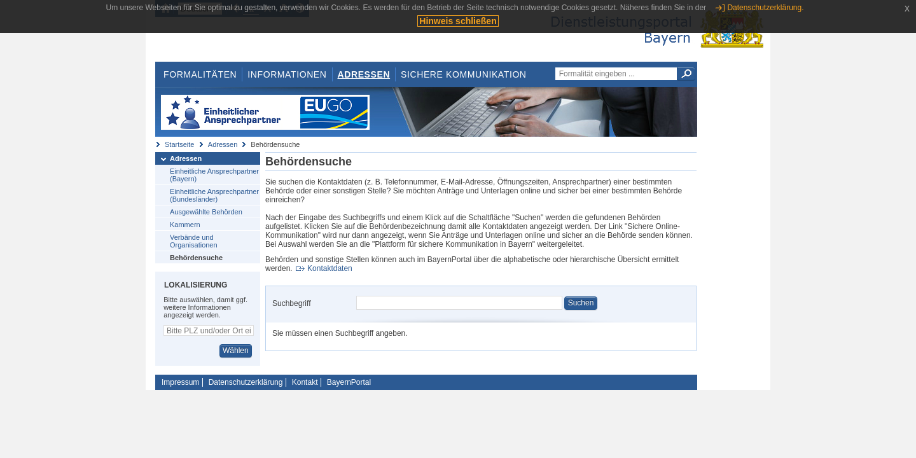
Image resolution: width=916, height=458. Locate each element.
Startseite (179, 144)
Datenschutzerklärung (246, 382)
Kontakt (305, 382)
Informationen (286, 74)
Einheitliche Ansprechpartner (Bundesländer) (214, 195)
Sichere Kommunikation (464, 74)
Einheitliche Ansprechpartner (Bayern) (214, 175)
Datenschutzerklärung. (765, 7)
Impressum (180, 382)
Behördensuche (196, 257)
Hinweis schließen (457, 21)
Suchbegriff (291, 303)
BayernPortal (349, 382)
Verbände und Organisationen (194, 241)
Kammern (185, 224)
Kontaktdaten (329, 268)
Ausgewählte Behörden (206, 212)
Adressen (364, 74)
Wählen (236, 350)
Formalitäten (200, 74)
